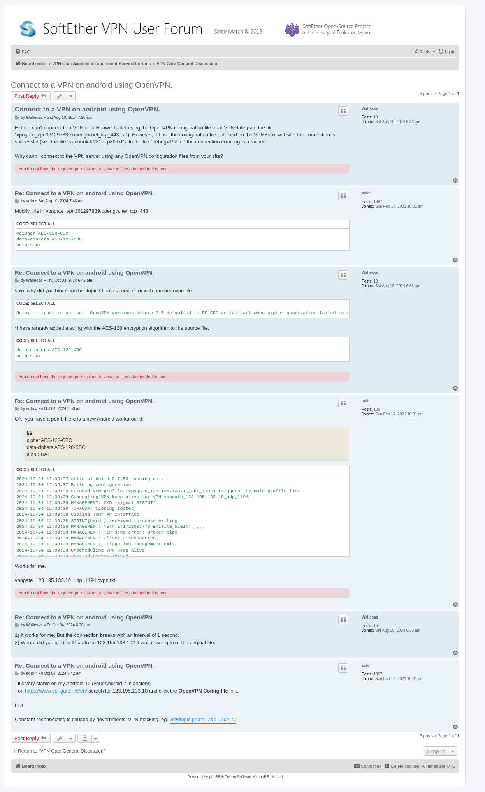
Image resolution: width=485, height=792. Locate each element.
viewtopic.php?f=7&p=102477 (203, 719)
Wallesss (370, 108)
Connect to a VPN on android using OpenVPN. (91, 85)
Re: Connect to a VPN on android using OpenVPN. (84, 193)
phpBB (215, 777)
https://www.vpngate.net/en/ (56, 691)
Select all (42, 224)
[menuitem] (22, 52)
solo (366, 193)
